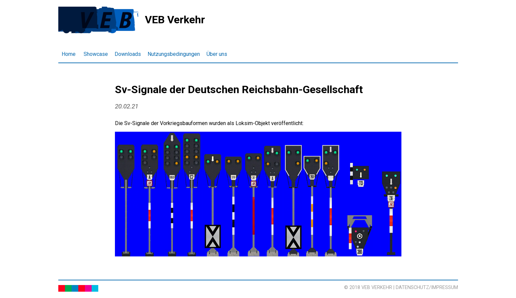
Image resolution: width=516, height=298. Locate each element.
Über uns (217, 54)
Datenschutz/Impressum (427, 287)
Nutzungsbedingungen (174, 54)
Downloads (128, 54)
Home (69, 54)
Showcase (96, 54)
